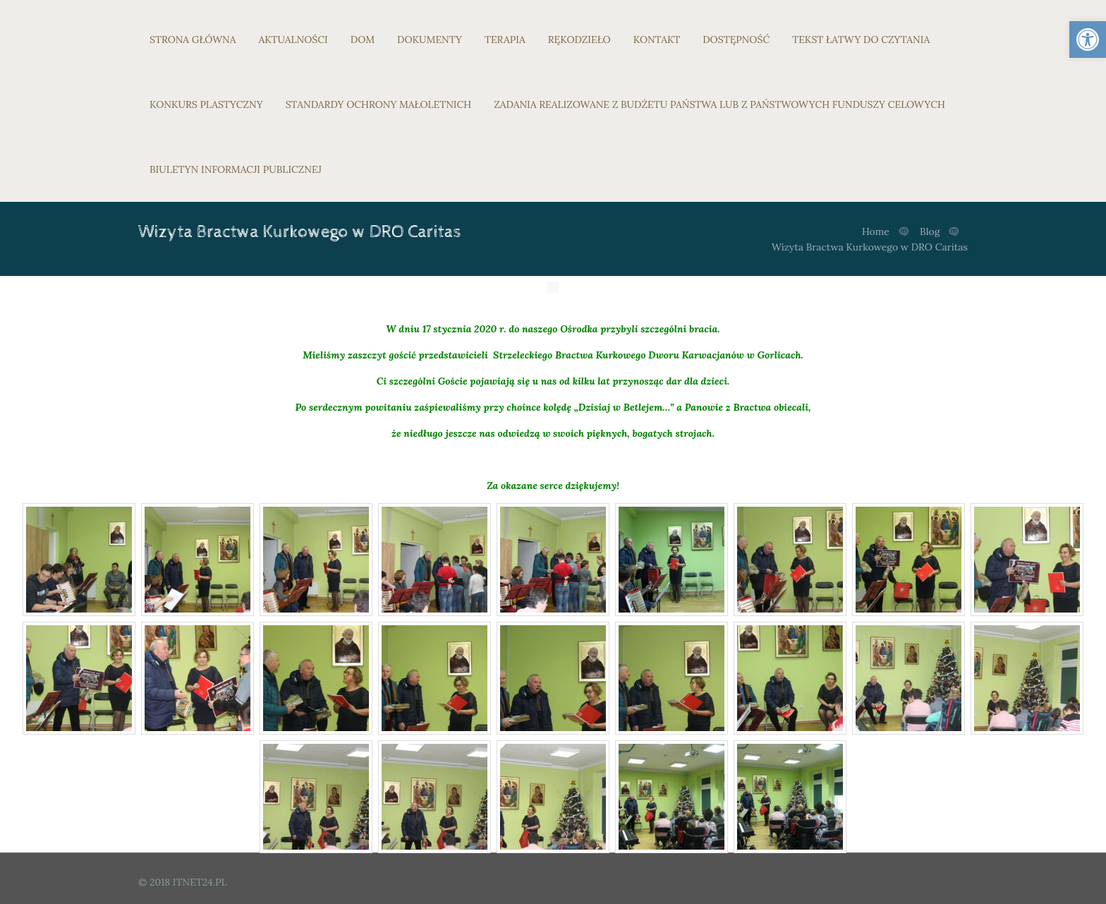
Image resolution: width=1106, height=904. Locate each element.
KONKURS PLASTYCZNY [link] (206, 104)
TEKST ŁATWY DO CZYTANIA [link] (861, 39)
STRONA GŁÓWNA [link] (193, 39)
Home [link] (875, 231)
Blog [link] (930, 231)
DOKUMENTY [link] (429, 39)
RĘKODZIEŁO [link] (579, 39)
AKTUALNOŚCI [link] (293, 39)
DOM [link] (363, 39)
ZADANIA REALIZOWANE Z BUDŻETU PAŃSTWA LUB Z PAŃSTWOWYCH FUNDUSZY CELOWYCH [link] (719, 104)
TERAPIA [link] (505, 39)
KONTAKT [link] (657, 39)
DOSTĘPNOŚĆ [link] (736, 39)
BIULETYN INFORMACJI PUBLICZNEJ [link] (236, 169)
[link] (1087, 39)
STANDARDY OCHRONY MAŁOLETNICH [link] (378, 104)
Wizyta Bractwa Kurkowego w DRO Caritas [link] (870, 247)
